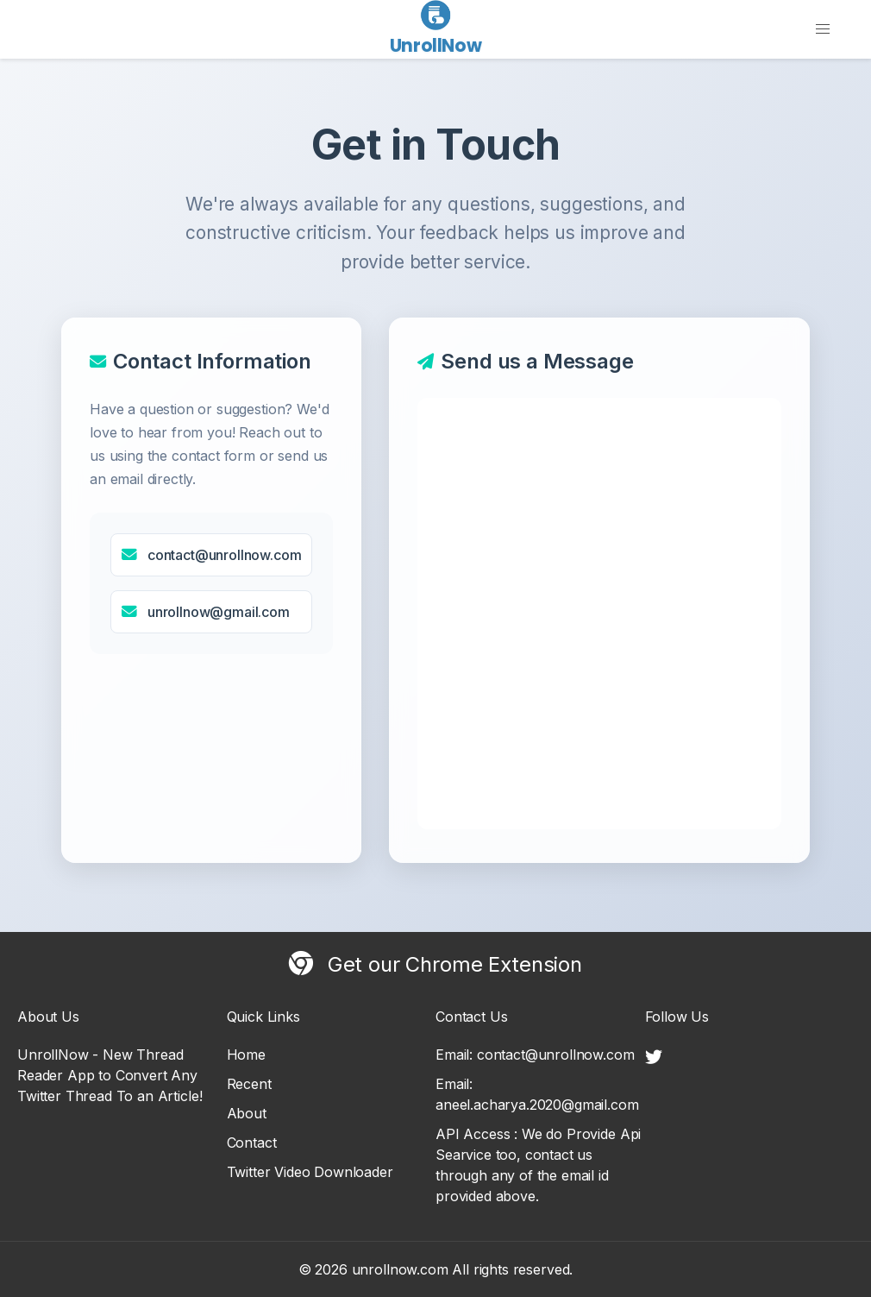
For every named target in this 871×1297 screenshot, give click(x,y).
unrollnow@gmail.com (218, 611)
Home (246, 1054)
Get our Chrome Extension (435, 964)
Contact (252, 1142)
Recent (249, 1083)
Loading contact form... (599, 613)
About (246, 1113)
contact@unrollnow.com (224, 555)
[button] (822, 29)
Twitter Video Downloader (310, 1172)
